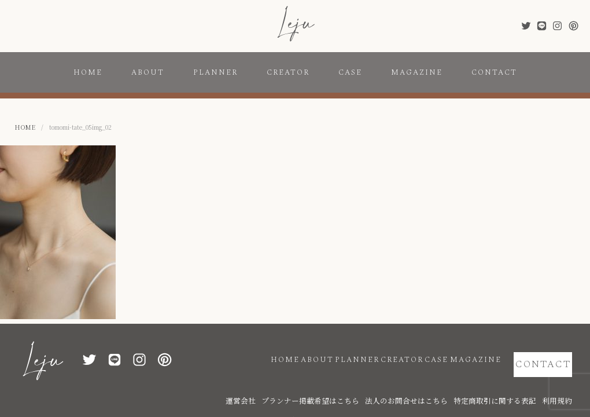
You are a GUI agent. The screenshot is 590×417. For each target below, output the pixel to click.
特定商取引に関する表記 (511, 383)
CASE (350, 72)
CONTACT (494, 72)
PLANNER (215, 72)
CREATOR (288, 72)
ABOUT (147, 72)
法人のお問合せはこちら (442, 383)
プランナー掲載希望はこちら (366, 383)
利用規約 (560, 383)
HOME (87, 72)
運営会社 (311, 383)
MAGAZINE (417, 72)
